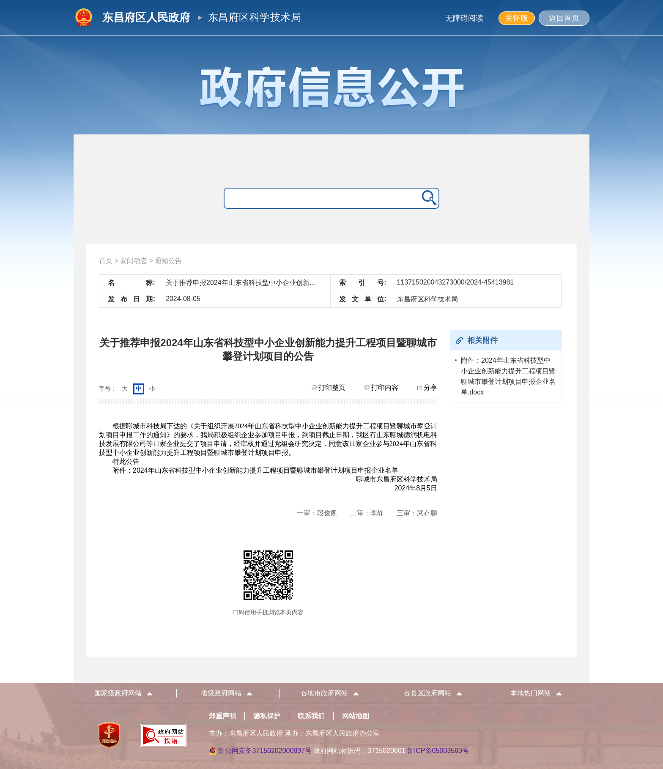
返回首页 (564, 18)
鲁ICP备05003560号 (438, 750)
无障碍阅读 (464, 18)
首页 (105, 260)
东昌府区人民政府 (146, 17)
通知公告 (168, 260)
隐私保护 (266, 716)
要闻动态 (133, 260)
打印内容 (381, 387)
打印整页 (328, 387)
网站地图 (355, 716)
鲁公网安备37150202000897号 (265, 750)
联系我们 (311, 716)
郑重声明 (222, 716)
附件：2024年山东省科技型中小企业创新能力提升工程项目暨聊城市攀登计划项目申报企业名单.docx (508, 376)
